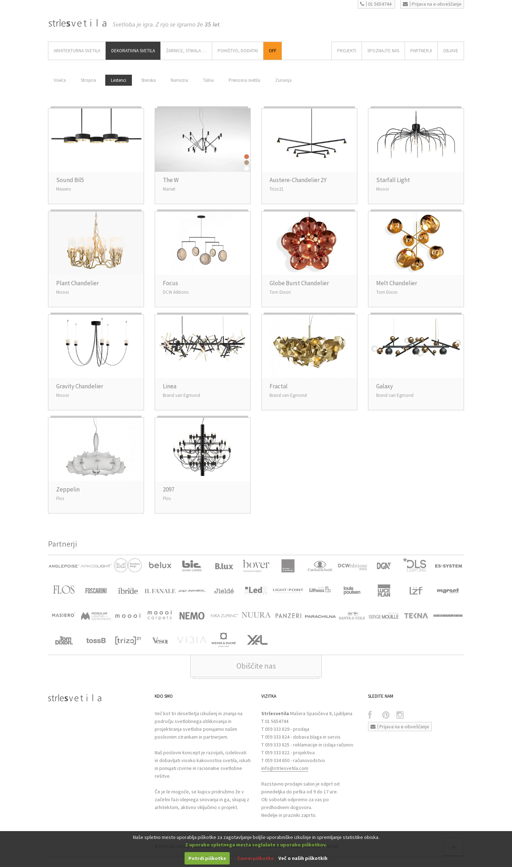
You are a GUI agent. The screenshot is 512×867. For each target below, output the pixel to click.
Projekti (346, 51)
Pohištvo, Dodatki (238, 51)
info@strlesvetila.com (284, 768)
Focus (170, 283)
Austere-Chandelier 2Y (298, 180)
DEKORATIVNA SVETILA (133, 51)
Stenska (148, 80)
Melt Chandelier (396, 283)
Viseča (60, 80)
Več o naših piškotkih (302, 858)
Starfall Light (393, 180)
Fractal (279, 386)
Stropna (88, 80)
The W (170, 180)
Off (272, 51)
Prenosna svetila (244, 80)
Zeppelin (68, 489)
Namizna (179, 80)
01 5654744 (375, 4)
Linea (169, 386)
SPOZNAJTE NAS (383, 51)
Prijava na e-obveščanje (432, 4)
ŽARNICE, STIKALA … (186, 51)
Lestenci (118, 80)
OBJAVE (450, 51)
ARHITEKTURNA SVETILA (77, 51)
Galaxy (384, 386)
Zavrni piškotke (255, 858)
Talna (208, 80)
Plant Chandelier (77, 283)
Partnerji (421, 51)
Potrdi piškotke (207, 858)
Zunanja (283, 80)
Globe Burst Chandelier (299, 283)
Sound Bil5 (70, 180)
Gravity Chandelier (79, 386)
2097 (168, 489)
